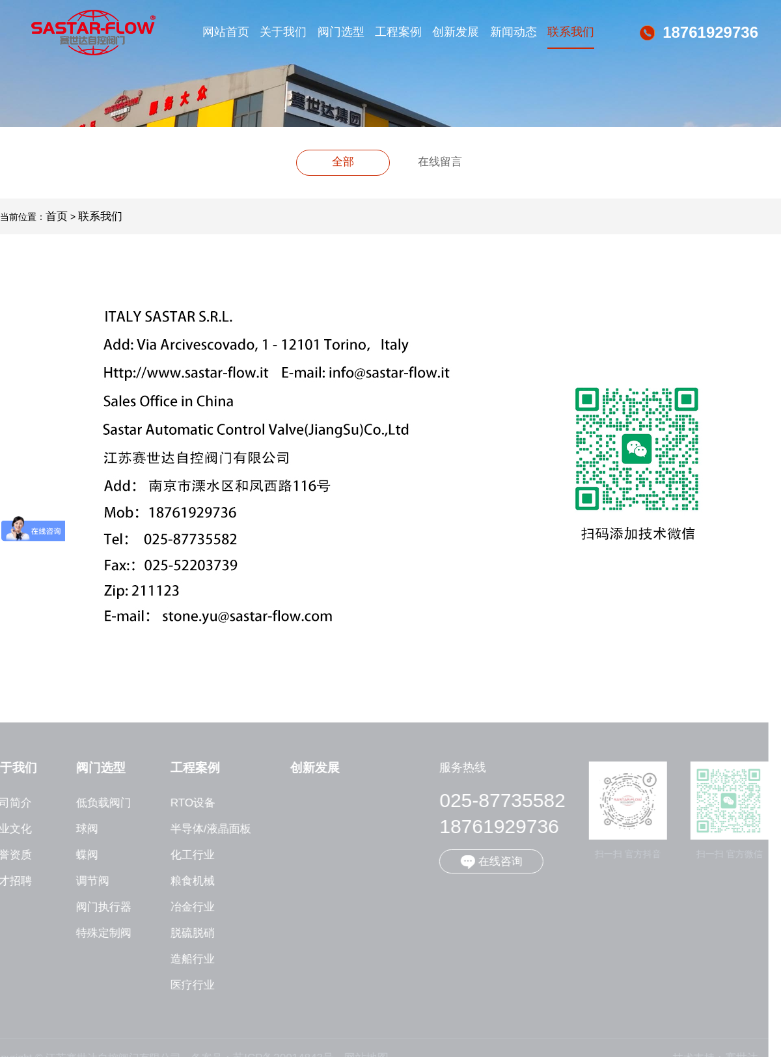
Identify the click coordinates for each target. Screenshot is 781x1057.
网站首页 (225, 31)
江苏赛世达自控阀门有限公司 (94, 32)
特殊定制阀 (98, 933)
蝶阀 (82, 855)
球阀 (82, 829)
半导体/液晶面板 (205, 829)
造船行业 (187, 959)
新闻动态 (513, 31)
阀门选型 (341, 31)
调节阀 (87, 881)
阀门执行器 (98, 907)
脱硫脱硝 (187, 933)
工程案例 (398, 31)
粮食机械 (187, 881)
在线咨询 (486, 862)
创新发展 (455, 31)
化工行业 (187, 855)
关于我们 (283, 31)
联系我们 (570, 31)
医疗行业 (187, 985)
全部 (343, 162)
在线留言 (440, 162)
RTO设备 (187, 803)
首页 (57, 216)
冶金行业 (187, 907)
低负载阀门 (98, 803)
